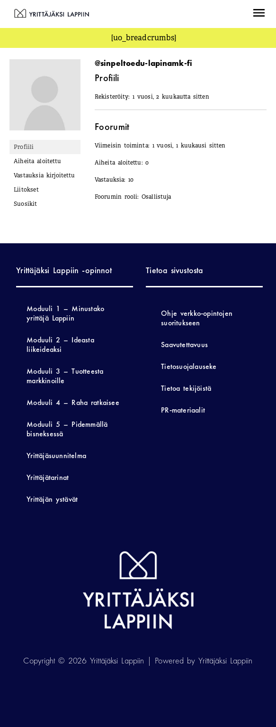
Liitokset (26, 189)
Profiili (24, 147)
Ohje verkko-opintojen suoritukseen (196, 318)
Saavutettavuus (184, 345)
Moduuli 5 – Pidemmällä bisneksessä (67, 429)
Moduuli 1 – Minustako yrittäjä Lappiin (65, 313)
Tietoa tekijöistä (186, 388)
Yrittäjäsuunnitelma (56, 455)
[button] (259, 14)
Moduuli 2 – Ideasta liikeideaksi (60, 344)
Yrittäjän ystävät (52, 499)
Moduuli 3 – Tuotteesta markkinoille (65, 376)
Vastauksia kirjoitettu (44, 175)
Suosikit (25, 204)
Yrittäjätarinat (48, 477)
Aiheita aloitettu (37, 161)
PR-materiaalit (183, 410)
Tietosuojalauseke (188, 366)
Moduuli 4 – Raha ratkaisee (73, 402)
